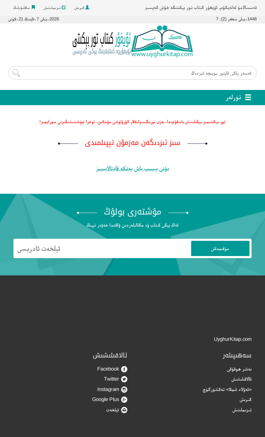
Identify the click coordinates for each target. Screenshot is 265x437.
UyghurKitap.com (233, 339)
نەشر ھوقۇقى (239, 369)
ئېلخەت (116, 410)
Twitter (115, 379)
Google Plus (109, 399)
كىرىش (82, 7)
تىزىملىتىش (55, 7)
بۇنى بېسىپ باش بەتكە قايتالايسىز (132, 168)
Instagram (112, 389)
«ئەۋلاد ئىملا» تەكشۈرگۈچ (227, 389)
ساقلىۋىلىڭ (24, 7)
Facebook (112, 369)
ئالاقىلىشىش (242, 379)
